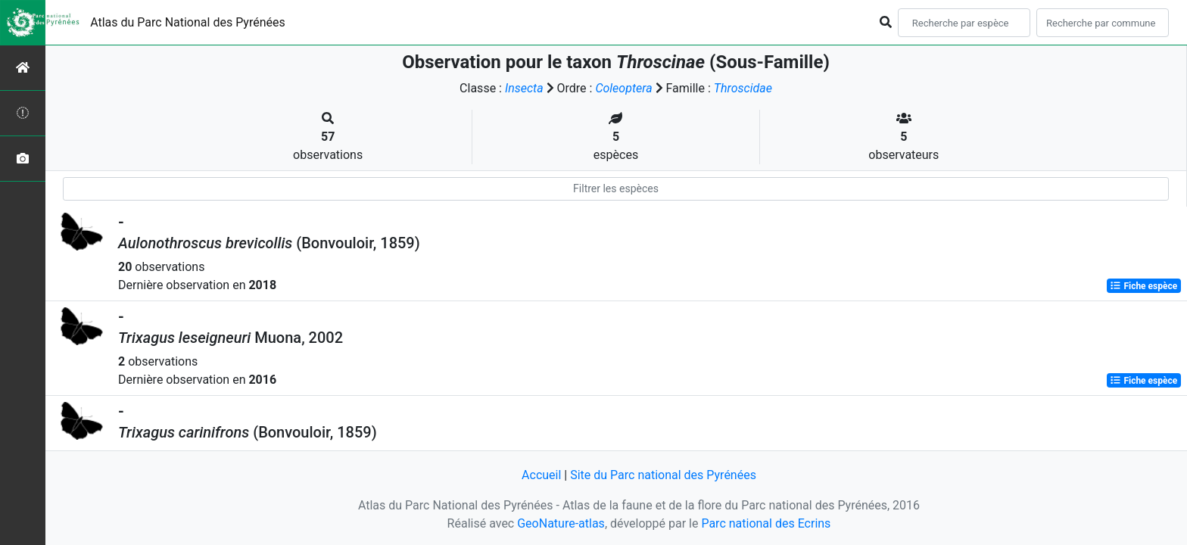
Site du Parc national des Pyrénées (663, 475)
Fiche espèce (1143, 286)
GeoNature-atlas (561, 523)
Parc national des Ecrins (765, 523)
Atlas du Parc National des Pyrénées (187, 22)
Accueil (541, 475)
